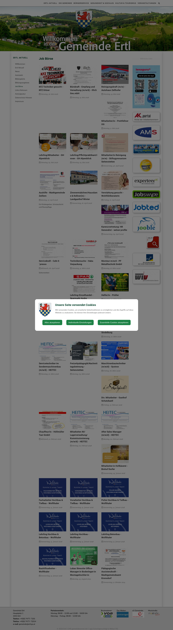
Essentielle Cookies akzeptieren (114, 322)
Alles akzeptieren (52, 322)
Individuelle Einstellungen (80, 322)
